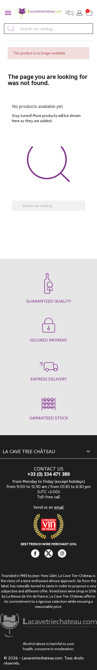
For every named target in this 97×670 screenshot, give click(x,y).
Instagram (62, 553)
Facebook (35, 553)
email (59, 507)
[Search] (48, 28)
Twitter (48, 553)
